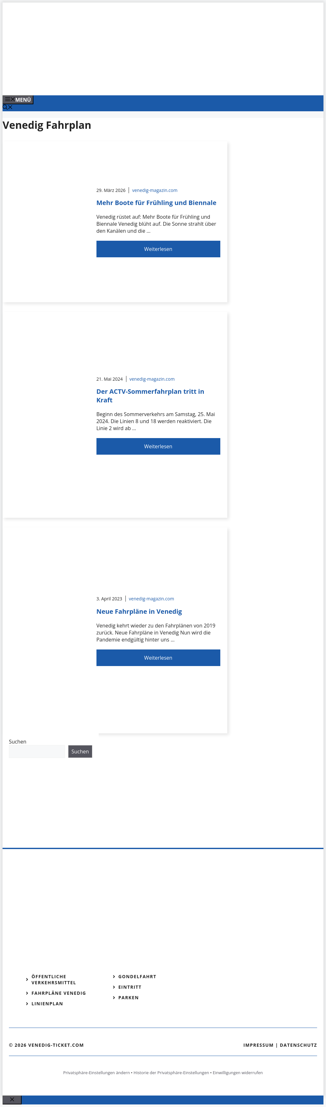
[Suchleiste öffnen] (8, 107)
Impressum (258, 1045)
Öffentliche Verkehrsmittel (54, 979)
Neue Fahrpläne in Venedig (139, 611)
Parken (128, 997)
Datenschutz (298, 1045)
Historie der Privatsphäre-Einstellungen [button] (171, 1072)
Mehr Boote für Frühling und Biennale (156, 202)
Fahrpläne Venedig (59, 993)
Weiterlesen (158, 249)
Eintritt (130, 987)
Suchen (17, 741)
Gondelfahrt (137, 976)
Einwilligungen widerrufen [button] (238, 1072)
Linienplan (47, 1004)
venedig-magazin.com (154, 190)
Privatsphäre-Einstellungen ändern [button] (96, 1072)
